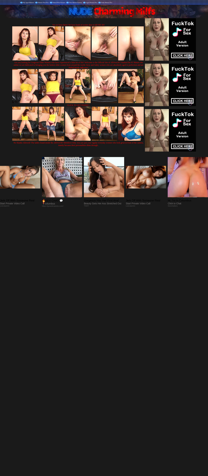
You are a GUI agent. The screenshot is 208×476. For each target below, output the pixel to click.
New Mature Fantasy (75, 2)
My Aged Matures (28, 2)
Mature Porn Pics (43, 2)
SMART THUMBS (110, 405)
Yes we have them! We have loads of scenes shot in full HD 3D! (78, 25)
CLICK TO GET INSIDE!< (78, 105)
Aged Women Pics (91, 2)
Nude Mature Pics (106, 2)
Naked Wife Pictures (59, 2)
